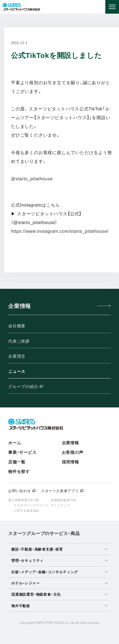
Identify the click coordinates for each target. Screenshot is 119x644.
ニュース (16, 371)
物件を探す (19, 471)
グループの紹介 (40, 387)
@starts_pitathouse (32, 179)
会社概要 (16, 326)
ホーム (14, 442)
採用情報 (70, 462)
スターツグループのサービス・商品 (44, 533)
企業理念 (16, 356)
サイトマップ (60, 505)
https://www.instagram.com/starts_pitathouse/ (60, 231)
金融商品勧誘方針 (63, 500)
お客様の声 (72, 452)
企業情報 (70, 442)
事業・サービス (22, 452)
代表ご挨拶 (19, 341)
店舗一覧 (16, 462)
